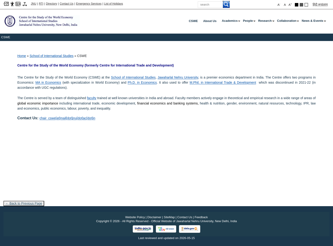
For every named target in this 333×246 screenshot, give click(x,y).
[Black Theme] (296, 4)
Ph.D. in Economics (142, 82)
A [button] (290, 4)
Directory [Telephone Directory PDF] (51, 3)
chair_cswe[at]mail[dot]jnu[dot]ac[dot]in (67, 118)
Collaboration (288, 22)
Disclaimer (154, 217)
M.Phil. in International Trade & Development (223, 82)
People (249, 22)
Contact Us (66, 3)
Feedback (201, 217)
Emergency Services (89, 3)
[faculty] (91, 98)
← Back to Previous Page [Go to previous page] (23, 203)
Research (266, 22)
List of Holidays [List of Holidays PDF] (113, 3)
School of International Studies (52, 56)
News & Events (313, 22)
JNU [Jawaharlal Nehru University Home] (33, 3)
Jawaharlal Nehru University (178, 77)
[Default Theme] (306, 4)
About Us (209, 21)
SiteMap (169, 217)
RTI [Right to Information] (41, 3)
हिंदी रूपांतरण (320, 4)
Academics (231, 22)
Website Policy (135, 217)
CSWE (193, 21)
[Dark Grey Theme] (301, 4)
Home (21, 56)
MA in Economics (48, 82)
